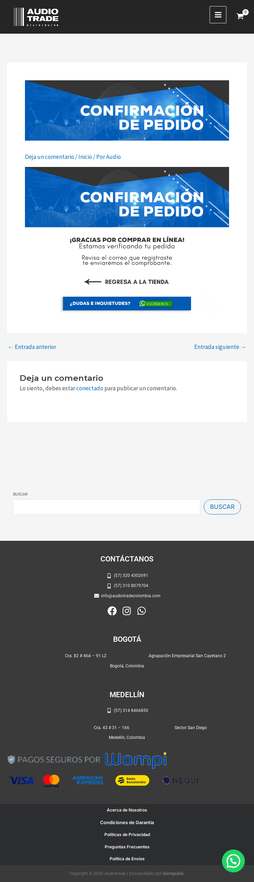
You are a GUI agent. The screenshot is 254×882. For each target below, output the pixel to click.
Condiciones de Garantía (127, 822)
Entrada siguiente (220, 347)
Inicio (85, 157)
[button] (234, 863)
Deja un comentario (49, 157)
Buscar (20, 494)
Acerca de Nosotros (127, 810)
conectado (89, 388)
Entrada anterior (32, 347)
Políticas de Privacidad (127, 834)
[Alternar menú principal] (218, 15)
